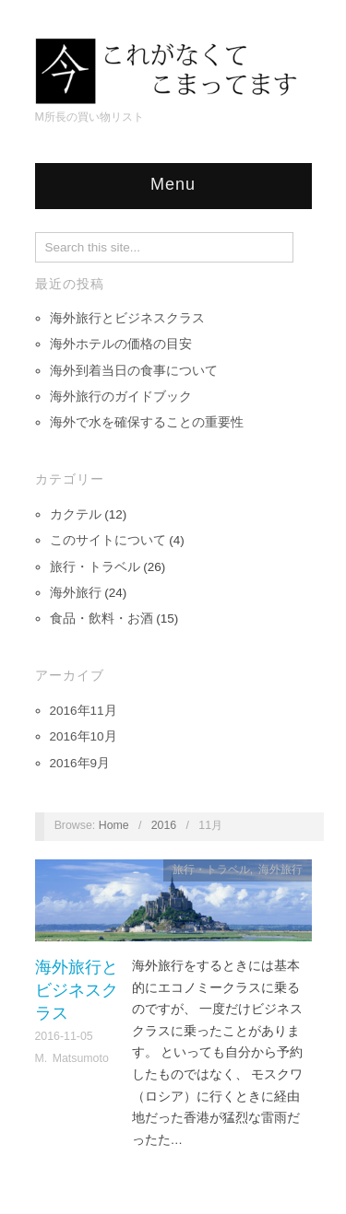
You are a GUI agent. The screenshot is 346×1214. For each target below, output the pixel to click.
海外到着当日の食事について (134, 371)
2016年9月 (80, 763)
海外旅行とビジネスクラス (127, 318)
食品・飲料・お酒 (101, 618)
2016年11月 (83, 711)
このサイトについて (108, 540)
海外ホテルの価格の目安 (121, 344)
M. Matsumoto (72, 1058)
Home (114, 825)
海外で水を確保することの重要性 (147, 422)
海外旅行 (75, 593)
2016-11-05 (64, 1036)
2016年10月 (83, 736)
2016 (164, 825)
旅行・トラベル (95, 567)
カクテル (75, 514)
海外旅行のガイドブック (121, 396)
